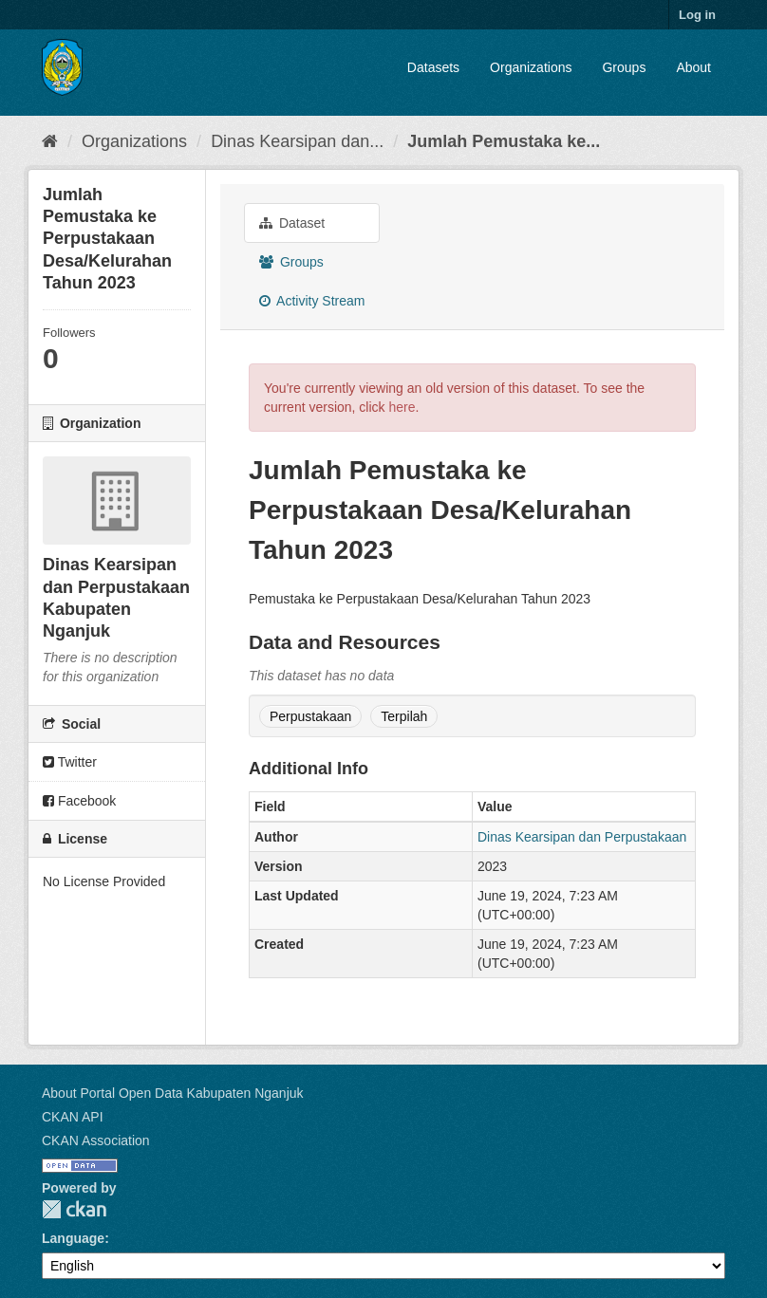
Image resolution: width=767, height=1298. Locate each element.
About (693, 67)
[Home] (50, 141)
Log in (697, 15)
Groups (623, 67)
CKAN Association (96, 1140)
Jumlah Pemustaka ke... (503, 141)
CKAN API (72, 1116)
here (401, 407)
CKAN (74, 1209)
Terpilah (404, 716)
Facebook (79, 800)
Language (73, 1238)
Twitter (70, 762)
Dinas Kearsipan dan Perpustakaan (581, 836)
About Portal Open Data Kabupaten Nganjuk (173, 1093)
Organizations (530, 67)
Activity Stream (312, 300)
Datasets (433, 67)
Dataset (292, 223)
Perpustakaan (310, 716)
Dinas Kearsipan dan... (297, 141)
